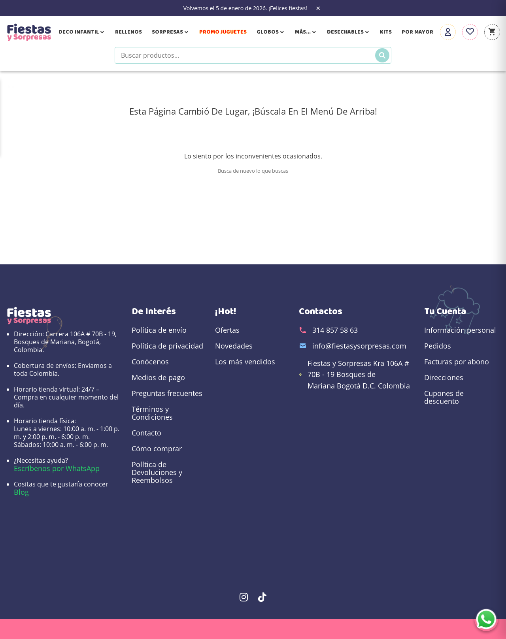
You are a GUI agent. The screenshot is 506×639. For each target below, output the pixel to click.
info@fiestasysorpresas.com (359, 346)
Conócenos (150, 362)
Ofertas (227, 330)
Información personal (460, 330)
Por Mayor (417, 32)
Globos (271, 32)
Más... (306, 32)
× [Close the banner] (318, 8)
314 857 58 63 (335, 330)
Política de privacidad (167, 346)
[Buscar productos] (253, 55)
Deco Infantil (82, 32)
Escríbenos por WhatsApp (57, 468)
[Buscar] (382, 55)
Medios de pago (158, 377)
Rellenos (128, 32)
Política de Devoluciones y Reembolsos (157, 472)
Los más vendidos (245, 362)
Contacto (146, 433)
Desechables (348, 32)
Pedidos (437, 346)
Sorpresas (170, 32)
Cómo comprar (157, 448)
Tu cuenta (445, 311)
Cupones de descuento (444, 397)
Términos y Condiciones (152, 413)
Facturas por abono (456, 362)
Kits (386, 32)
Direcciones (443, 377)
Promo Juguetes (223, 32)
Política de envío (159, 330)
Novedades (234, 346)
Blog (21, 492)
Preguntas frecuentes (167, 393)
